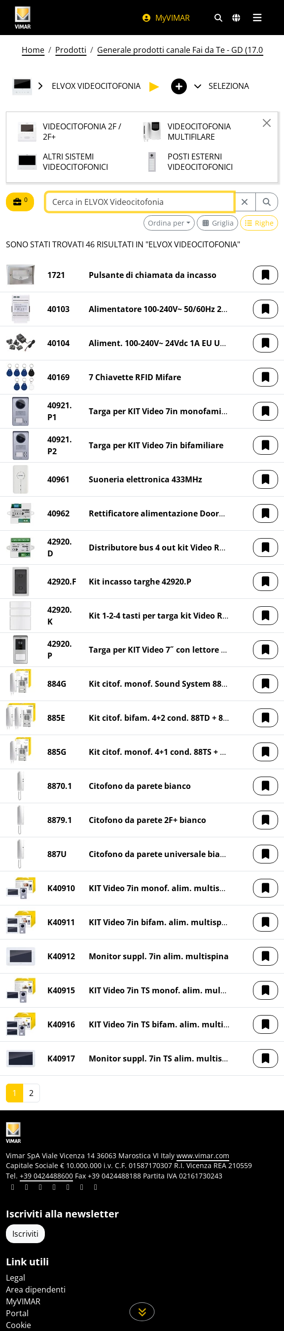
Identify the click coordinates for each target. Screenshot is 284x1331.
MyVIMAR (166, 17)
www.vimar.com (203, 1155)
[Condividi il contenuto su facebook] (27, 1188)
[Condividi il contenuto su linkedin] (13, 1188)
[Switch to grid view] (217, 223)
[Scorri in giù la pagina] (142, 1311)
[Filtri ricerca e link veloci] (218, 18)
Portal (17, 1313)
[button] (265, 275)
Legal (15, 1277)
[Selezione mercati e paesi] (236, 18)
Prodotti (70, 49)
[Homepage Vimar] (23, 17)
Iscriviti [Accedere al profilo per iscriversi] (25, 1233)
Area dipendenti (36, 1289)
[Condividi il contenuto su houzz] (82, 1188)
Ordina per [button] (166, 223)
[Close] (267, 123)
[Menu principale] (257, 18)
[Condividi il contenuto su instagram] (54, 1188)
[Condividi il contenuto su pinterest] (40, 1188)
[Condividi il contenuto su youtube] (68, 1188)
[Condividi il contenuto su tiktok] (96, 1188)
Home (33, 49)
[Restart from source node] (244, 202)
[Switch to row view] (259, 223)
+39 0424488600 (46, 1175)
